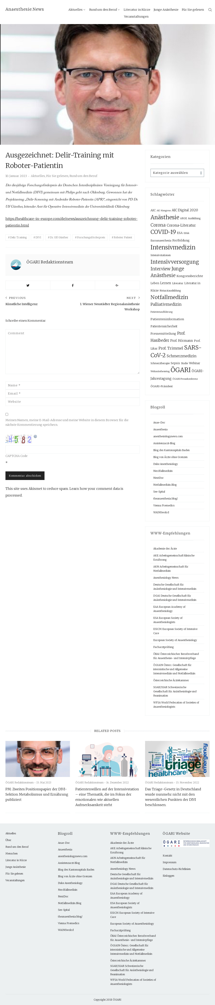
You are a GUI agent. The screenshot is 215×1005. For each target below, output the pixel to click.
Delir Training (18, 237)
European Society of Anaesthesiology (175, 640)
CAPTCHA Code (16, 456)
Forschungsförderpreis (91, 237)
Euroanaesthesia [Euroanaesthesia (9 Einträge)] (161, 240)
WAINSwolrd (161, 512)
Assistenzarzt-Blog (164, 443)
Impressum (169, 862)
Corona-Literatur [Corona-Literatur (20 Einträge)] (181, 225)
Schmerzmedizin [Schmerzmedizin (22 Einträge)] (182, 356)
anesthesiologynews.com (168, 436)
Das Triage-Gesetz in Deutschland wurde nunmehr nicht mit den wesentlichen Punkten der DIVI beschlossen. (173, 797)
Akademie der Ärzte (165, 548)
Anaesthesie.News (24, 9)
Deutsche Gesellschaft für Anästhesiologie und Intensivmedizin (174, 586)
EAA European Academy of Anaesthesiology (169, 609)
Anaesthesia (160, 429)
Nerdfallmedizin (163, 470)
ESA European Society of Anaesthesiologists (167, 620)
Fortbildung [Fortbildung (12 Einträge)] (181, 240)
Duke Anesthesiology (165, 464)
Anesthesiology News (165, 577)
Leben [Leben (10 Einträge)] (155, 283)
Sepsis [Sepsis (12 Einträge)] (175, 363)
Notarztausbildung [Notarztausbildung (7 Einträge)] (170, 290)
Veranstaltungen (136, 16)
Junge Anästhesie (166, 10)
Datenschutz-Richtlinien (177, 869)
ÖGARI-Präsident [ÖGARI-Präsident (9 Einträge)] (162, 386)
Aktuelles (75, 10)
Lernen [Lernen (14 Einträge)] (165, 283)
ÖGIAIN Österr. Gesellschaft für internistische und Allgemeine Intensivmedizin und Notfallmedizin (174, 669)
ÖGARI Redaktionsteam (49, 261)
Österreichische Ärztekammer (171, 680)
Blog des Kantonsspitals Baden (171, 450)
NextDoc (158, 477)
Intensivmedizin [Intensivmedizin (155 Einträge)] (173, 247)
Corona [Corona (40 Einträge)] (158, 225)
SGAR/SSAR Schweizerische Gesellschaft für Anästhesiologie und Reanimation (175, 691)
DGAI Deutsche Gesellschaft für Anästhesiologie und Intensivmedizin (174, 597)
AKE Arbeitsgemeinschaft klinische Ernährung (173, 557)
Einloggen (168, 875)
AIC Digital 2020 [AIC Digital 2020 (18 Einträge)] (185, 210)
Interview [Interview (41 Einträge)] (160, 269)
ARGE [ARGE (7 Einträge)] (183, 218)
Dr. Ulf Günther (59, 237)
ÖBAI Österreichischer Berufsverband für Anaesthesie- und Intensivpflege (176, 656)
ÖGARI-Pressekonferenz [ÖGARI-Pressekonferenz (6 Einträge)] (185, 379)
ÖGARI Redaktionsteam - (20, 782)
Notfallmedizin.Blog (165, 484)
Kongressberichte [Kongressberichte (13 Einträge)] (190, 276)
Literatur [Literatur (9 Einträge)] (177, 283)
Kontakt (167, 855)
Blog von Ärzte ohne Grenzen (170, 457)
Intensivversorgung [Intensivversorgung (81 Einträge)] (175, 262)
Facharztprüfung (163, 647)
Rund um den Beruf (103, 10)
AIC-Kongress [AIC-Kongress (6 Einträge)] (164, 210)
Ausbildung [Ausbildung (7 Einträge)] (194, 218)
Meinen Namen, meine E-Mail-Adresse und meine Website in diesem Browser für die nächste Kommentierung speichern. (66, 422)
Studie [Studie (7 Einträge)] (184, 363)
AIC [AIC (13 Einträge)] (153, 210)
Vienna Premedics (163, 505)
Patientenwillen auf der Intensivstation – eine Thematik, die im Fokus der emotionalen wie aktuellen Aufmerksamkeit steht (107, 797)
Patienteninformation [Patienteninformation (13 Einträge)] (167, 319)
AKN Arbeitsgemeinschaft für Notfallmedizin (170, 568)
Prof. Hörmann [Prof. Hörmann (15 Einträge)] (181, 341)
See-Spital (159, 491)
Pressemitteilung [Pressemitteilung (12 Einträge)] (163, 333)
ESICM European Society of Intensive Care (175, 631)
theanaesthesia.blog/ (165, 498)
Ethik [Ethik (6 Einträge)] (186, 233)
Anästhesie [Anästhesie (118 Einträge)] (165, 217)
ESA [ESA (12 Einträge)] (180, 233)
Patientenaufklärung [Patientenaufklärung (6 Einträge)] (162, 312)
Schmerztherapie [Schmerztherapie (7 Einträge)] (160, 363)
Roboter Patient (123, 237)
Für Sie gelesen (193, 10)
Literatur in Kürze (16, 860)
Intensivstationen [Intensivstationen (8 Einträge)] (161, 255)
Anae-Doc (159, 422)
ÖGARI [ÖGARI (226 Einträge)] (181, 370)
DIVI (38, 237)
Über (8, 840)
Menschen (11, 853)
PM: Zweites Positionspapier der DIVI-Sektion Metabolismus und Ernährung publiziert (36, 794)
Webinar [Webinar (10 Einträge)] (194, 363)
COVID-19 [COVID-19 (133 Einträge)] (163, 231)
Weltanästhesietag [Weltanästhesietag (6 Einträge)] (160, 371)
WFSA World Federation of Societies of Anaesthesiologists (176, 704)
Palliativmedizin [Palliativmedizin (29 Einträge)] (166, 304)
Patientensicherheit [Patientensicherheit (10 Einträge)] (164, 326)
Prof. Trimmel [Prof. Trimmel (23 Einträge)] (171, 348)
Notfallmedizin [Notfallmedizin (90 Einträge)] (169, 297)
